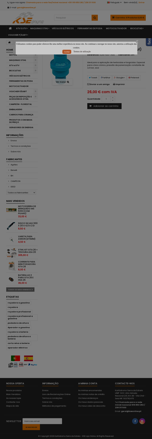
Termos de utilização (82, 51)
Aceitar (67, 52)
